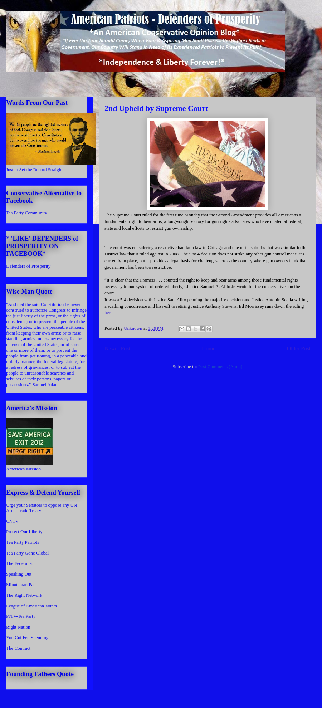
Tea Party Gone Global (27, 553)
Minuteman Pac (20, 584)
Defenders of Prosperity (28, 266)
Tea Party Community (26, 212)
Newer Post (117, 348)
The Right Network (24, 595)
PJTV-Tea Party (20, 616)
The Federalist (19, 563)
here (108, 312)
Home (208, 348)
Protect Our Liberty (24, 531)
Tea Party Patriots (22, 542)
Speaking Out (18, 574)
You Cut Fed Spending (27, 637)
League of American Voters (31, 606)
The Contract (18, 648)
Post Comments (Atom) (220, 366)
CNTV (12, 521)
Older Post (299, 348)
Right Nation (18, 627)
